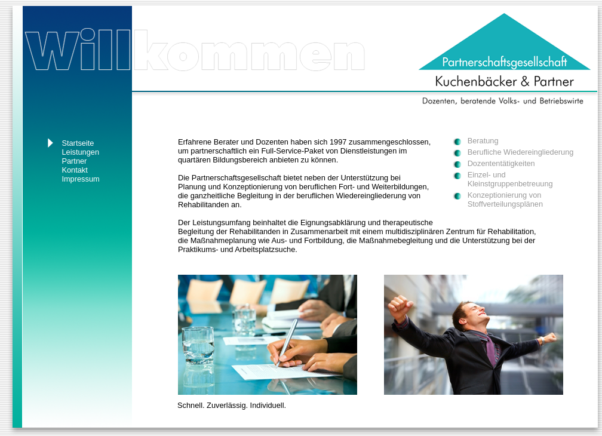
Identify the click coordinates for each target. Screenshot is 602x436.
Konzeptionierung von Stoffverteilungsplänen (505, 199)
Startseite (78, 143)
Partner (74, 160)
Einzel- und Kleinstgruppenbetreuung (510, 179)
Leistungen (80, 152)
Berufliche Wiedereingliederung (521, 152)
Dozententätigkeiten (501, 163)
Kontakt (74, 169)
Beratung (483, 140)
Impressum (80, 178)
